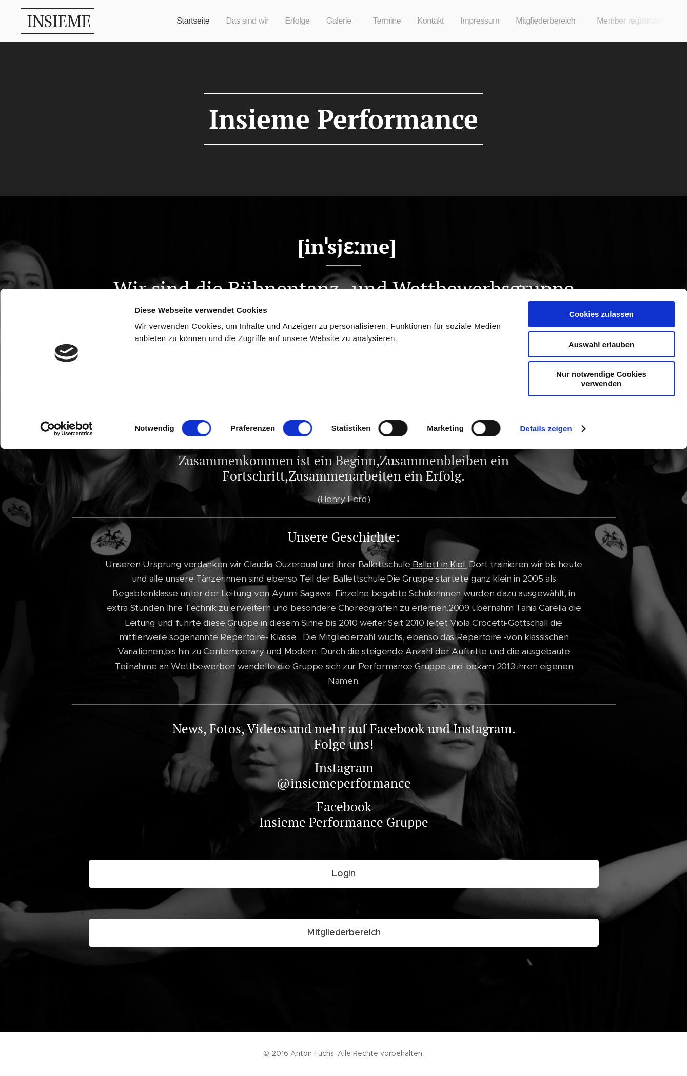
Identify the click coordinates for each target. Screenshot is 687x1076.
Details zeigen (546, 139)
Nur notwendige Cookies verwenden (601, 90)
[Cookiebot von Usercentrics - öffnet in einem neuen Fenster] (66, 140)
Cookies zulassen (601, 25)
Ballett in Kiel (360, 314)
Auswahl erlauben (601, 55)
